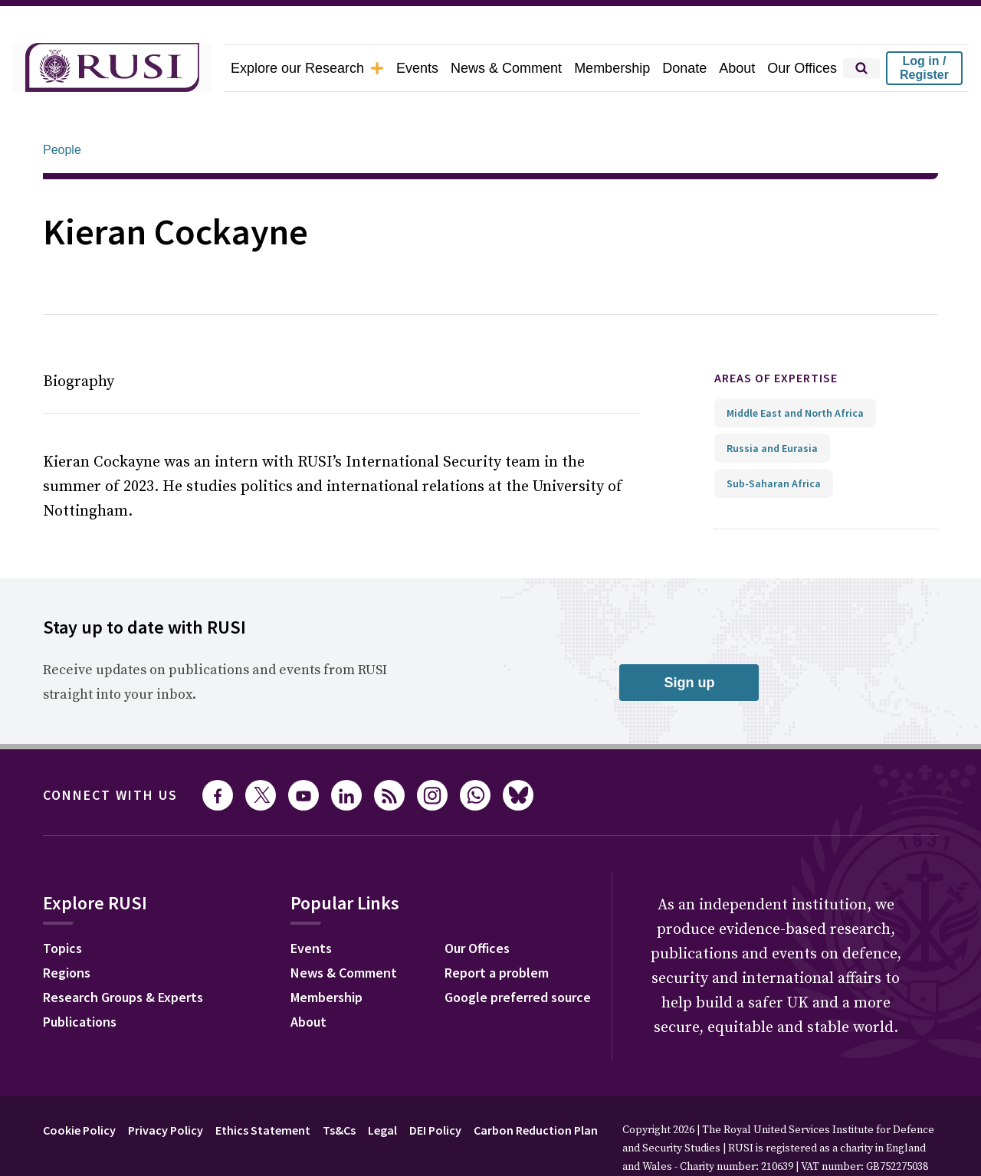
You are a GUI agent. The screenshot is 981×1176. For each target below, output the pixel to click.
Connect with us (110, 752)
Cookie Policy (79, 1087)
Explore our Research (307, 68)
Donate (684, 68)
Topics (62, 905)
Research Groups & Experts (123, 954)
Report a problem (497, 930)
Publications (79, 979)
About (737, 68)
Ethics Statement (262, 1087)
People (62, 106)
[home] (112, 68)
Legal (382, 1087)
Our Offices (802, 68)
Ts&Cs (339, 1087)
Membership (612, 68)
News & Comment (506, 68)
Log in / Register (924, 67)
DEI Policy (435, 1087)
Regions (66, 930)
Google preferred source (518, 954)
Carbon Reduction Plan (536, 1087)
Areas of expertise (776, 334)
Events (417, 68)
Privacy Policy (165, 1087)
